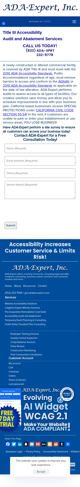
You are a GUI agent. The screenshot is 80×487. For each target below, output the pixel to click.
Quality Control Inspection (23, 338)
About (17, 285)
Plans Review (17, 346)
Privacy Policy (33, 451)
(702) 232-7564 (13, 292)
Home (8, 285)
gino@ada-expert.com (36, 292)
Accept (41, 471)
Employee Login (14, 451)
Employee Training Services (24, 333)
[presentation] (33, 210)
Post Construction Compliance (26, 354)
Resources (29, 285)
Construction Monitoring (23, 350)
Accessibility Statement (55, 451)
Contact (42, 285)
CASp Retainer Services (22, 342)
